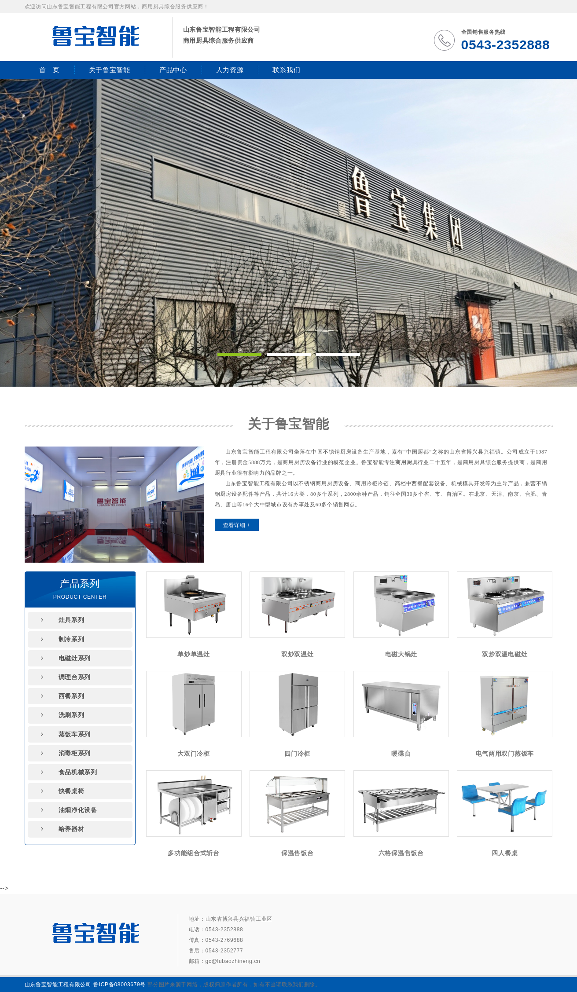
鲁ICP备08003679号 (119, 984)
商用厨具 (406, 462)
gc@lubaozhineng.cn (233, 961)
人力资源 (230, 69)
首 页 (49, 69)
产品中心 (173, 69)
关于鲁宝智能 (109, 69)
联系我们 (286, 69)
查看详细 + (236, 525)
